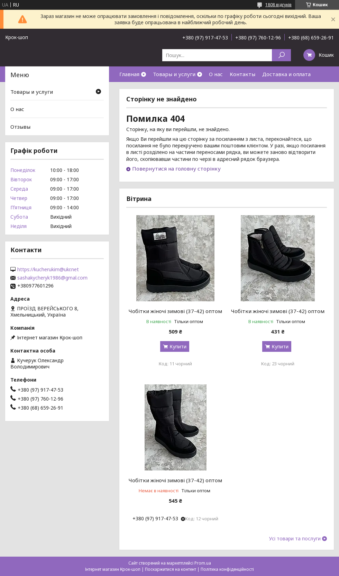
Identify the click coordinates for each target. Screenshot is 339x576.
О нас (216, 74)
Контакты (242, 74)
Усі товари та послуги (295, 539)
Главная (129, 74)
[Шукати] (281, 55)
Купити (178, 346)
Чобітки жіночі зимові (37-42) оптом (175, 311)
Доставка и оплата (286, 74)
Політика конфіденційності (227, 569)
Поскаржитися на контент (170, 569)
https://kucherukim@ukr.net (48, 269)
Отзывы (20, 126)
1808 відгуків (278, 5)
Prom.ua (202, 563)
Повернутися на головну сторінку (176, 168)
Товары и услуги (174, 74)
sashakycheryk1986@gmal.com (52, 278)
